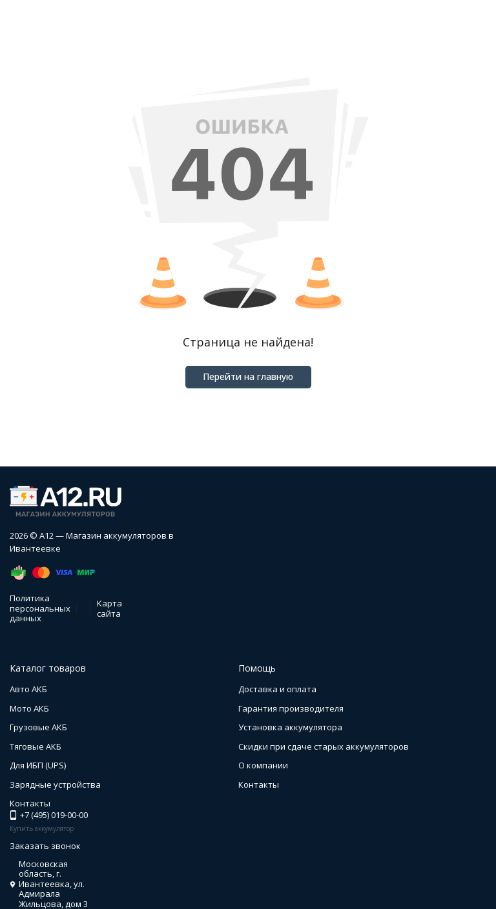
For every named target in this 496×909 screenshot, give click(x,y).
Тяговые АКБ (35, 746)
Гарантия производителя (291, 708)
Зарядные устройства (55, 784)
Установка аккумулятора (290, 727)
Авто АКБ (28, 689)
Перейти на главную (248, 376)
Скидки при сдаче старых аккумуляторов (323, 746)
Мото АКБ (29, 708)
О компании (263, 765)
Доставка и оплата (277, 689)
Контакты (258, 784)
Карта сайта (109, 608)
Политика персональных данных (40, 608)
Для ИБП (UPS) (38, 765)
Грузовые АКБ (38, 727)
